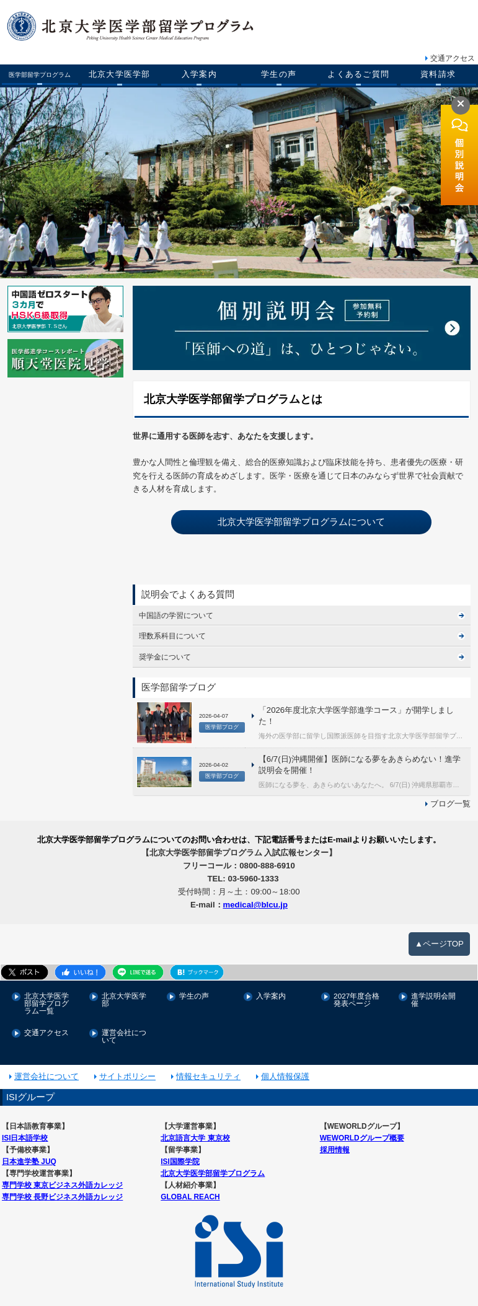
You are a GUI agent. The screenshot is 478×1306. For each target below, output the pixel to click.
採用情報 (335, 1141)
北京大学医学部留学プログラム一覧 (46, 997)
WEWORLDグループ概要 (362, 1130)
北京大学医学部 (120, 74)
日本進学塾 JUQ (29, 1153)
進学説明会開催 (433, 994)
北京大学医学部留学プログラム (213, 1164)
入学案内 (199, 74)
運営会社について (124, 1029)
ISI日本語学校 (25, 1130)
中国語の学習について (176, 613)
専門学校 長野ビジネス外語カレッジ (62, 1187)
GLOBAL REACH (190, 1187)
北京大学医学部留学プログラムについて (301, 521)
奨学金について (165, 655)
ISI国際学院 (180, 1153)
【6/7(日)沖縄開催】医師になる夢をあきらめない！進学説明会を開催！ (358, 762)
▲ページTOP (439, 937)
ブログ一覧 (450, 800)
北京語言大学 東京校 (195, 1130)
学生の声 (278, 74)
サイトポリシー (127, 1068)
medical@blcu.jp (255, 899)
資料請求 (438, 74)
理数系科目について (172, 634)
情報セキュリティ (208, 1068)
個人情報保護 (285, 1068)
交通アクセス (452, 58)
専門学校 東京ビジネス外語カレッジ (62, 1175)
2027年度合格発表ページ (356, 994)
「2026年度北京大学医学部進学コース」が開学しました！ (355, 714)
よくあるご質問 (358, 74)
